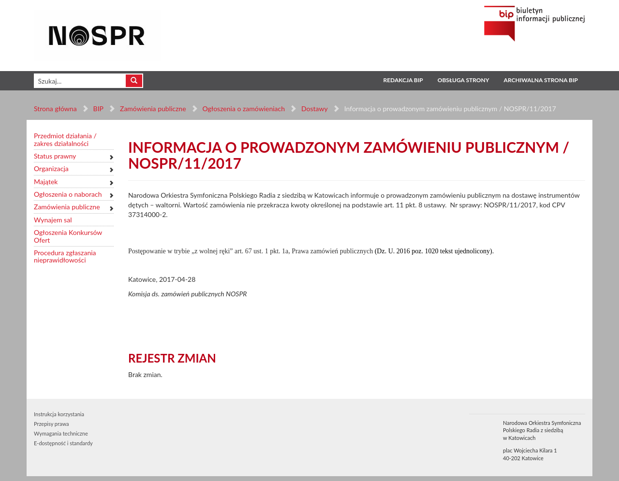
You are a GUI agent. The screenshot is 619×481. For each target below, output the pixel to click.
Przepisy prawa (51, 424)
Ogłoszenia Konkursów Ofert (68, 236)
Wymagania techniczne (61, 433)
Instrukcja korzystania (59, 414)
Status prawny (55, 156)
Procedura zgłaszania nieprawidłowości (65, 256)
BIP (98, 108)
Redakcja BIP (403, 80)
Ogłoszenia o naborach (68, 194)
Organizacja (51, 168)
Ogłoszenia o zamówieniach (243, 108)
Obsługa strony (463, 80)
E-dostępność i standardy (63, 443)
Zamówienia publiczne (153, 108)
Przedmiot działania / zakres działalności (65, 139)
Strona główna (55, 108)
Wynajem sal (53, 219)
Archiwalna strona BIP (541, 80)
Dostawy (314, 108)
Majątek (46, 181)
